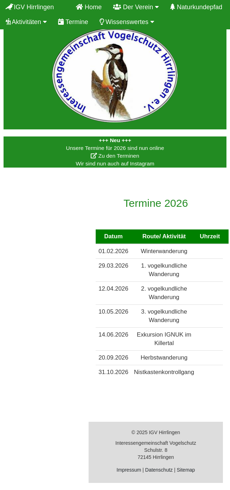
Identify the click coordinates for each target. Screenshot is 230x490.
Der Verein (136, 7)
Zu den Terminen (115, 156)
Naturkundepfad (196, 7)
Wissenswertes (127, 21)
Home (89, 7)
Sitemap (186, 470)
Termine (73, 21)
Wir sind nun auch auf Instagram (115, 164)
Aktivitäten (26, 21)
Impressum (129, 470)
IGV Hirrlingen (35, 7)
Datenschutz (159, 470)
